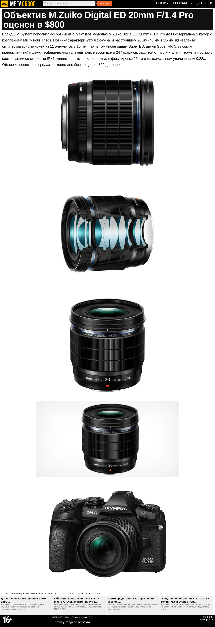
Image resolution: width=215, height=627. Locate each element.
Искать (104, 3)
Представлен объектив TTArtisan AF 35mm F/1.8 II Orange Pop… (185, 600)
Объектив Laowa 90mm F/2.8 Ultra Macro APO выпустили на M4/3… (76, 600)
